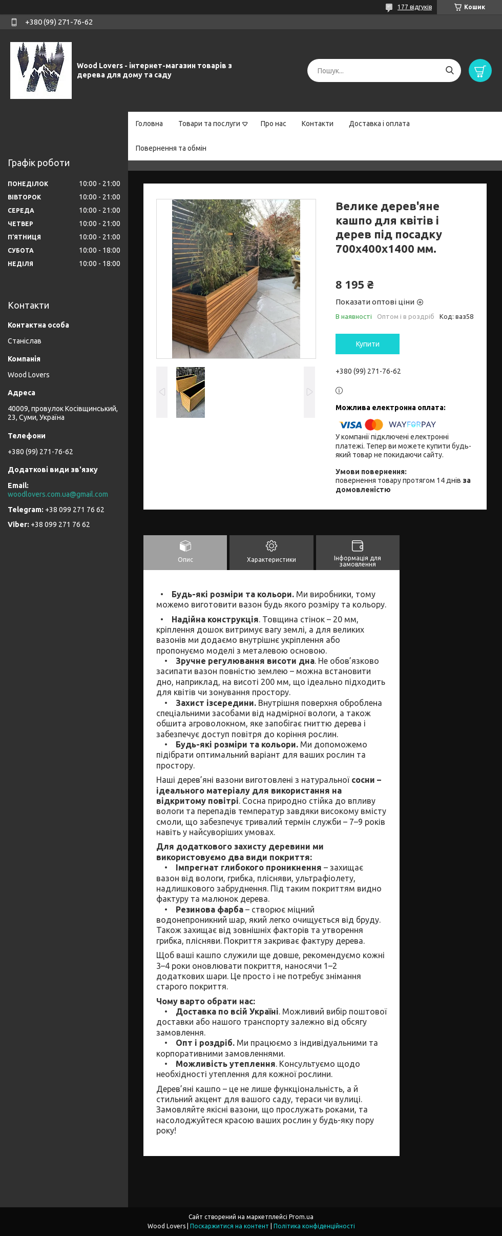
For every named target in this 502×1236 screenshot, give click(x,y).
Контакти (317, 123)
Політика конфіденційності (314, 1226)
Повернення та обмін (171, 148)
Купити (368, 344)
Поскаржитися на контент (229, 1226)
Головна (149, 123)
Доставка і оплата (379, 123)
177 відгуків (415, 7)
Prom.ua (301, 1216)
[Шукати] (449, 70)
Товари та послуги (209, 123)
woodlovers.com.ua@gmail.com (58, 494)
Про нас (273, 123)
